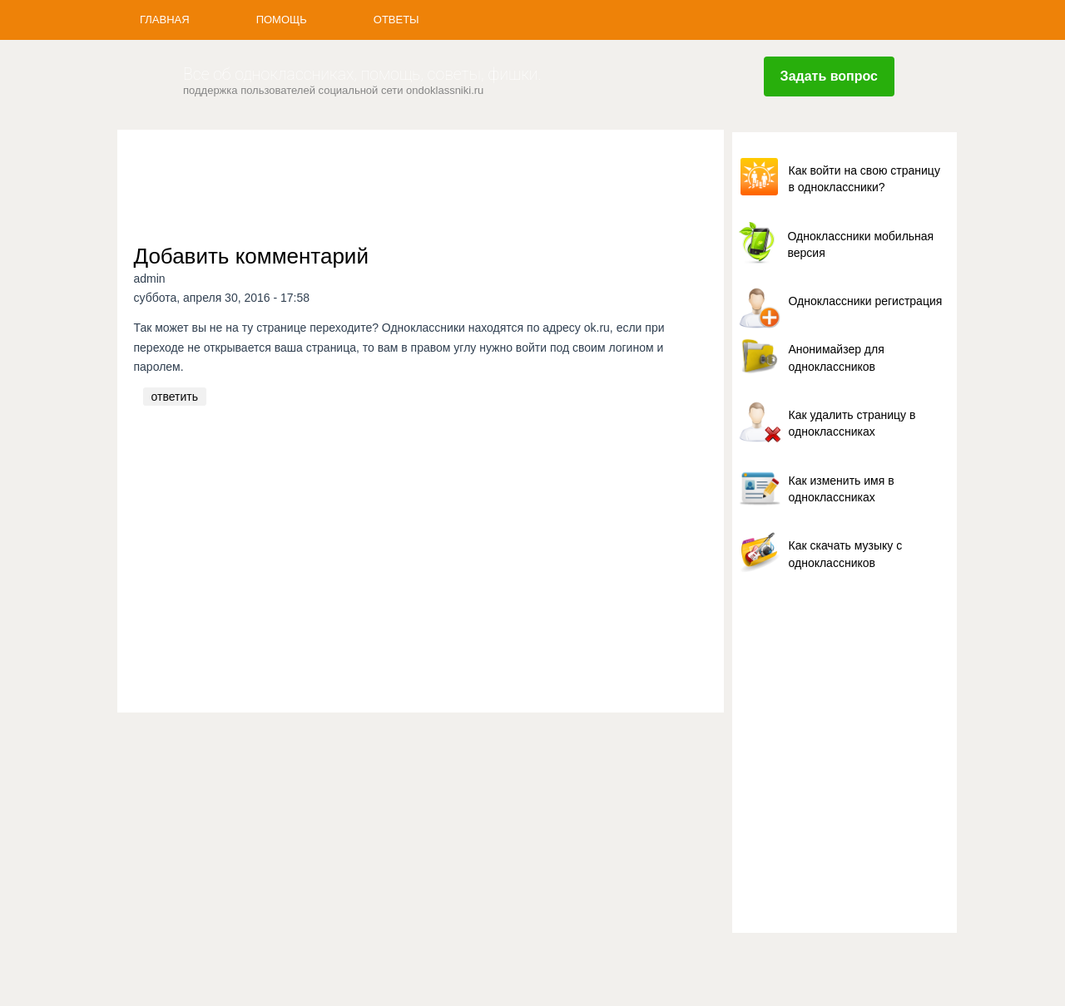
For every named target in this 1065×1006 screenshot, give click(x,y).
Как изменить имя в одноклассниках (841, 489)
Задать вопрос (829, 76)
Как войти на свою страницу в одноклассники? (864, 179)
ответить (174, 396)
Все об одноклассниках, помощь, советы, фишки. (362, 74)
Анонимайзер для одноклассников (836, 357)
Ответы (396, 19)
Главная (165, 19)
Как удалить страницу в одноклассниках (852, 423)
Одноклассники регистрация (866, 301)
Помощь (281, 19)
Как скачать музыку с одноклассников (846, 554)
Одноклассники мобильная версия (861, 244)
